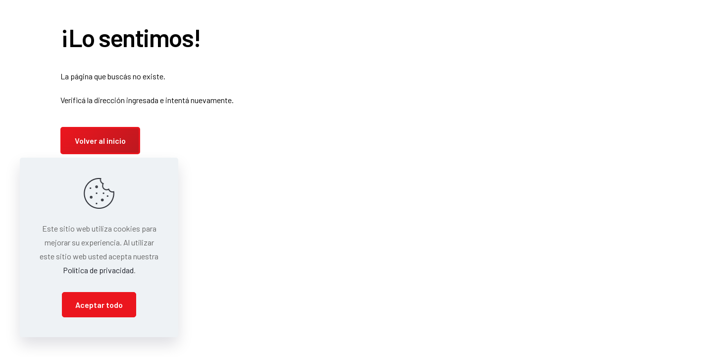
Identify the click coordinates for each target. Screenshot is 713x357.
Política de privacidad (98, 270)
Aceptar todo (99, 304)
